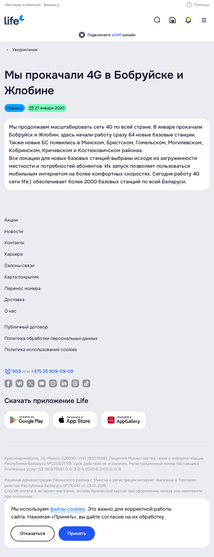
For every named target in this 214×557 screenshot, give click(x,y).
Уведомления (24, 49)
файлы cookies (67, 509)
